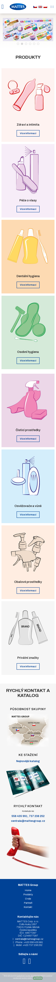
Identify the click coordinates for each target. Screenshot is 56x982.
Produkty (28, 894)
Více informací (28, 133)
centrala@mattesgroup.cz (28, 820)
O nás (28, 898)
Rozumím (37, 978)
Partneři (28, 903)
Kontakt (28, 907)
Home (28, 890)
